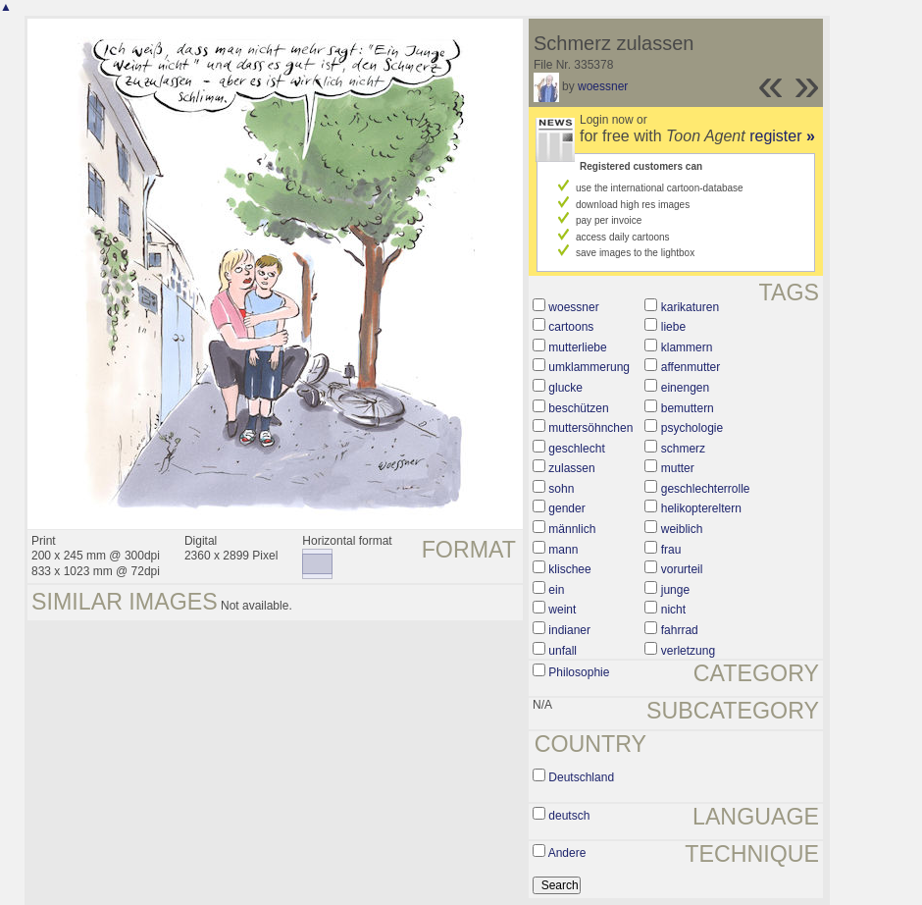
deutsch (568, 816)
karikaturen (690, 307)
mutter (677, 468)
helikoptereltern (701, 508)
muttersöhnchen (590, 428)
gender (566, 508)
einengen (685, 388)
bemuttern (687, 408)
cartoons (570, 327)
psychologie (692, 428)
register (782, 136)
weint (562, 609)
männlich (571, 529)
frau (671, 550)
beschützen (578, 408)
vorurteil (682, 569)
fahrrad (679, 630)
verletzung (688, 651)
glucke (565, 388)
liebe (673, 327)
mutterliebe (577, 347)
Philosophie (578, 672)
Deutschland (581, 777)
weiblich (682, 529)
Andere (567, 853)
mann (563, 550)
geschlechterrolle (705, 489)
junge (675, 590)
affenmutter (690, 367)
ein (556, 590)
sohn (561, 489)
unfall (562, 651)
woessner (603, 86)
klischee (569, 569)
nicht (673, 609)
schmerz (683, 448)
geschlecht (576, 448)
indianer (569, 630)
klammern (687, 347)
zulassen (571, 468)
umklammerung (589, 367)
